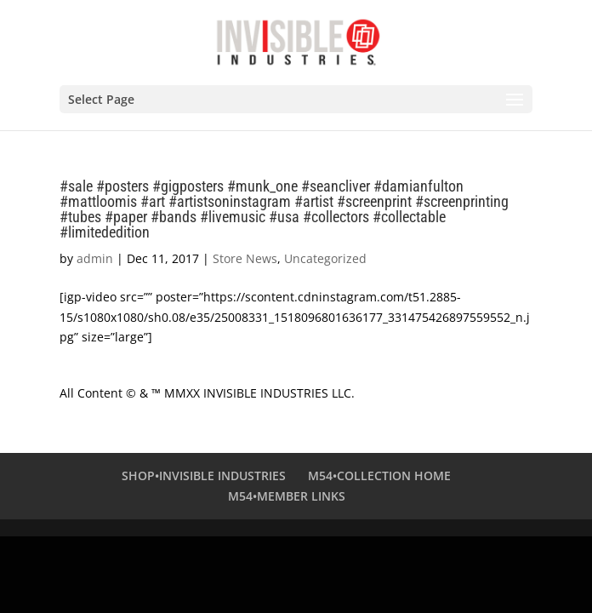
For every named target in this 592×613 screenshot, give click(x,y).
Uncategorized (325, 258)
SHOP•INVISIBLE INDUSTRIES (204, 475)
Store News (245, 258)
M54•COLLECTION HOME (379, 475)
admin (95, 258)
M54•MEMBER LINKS (286, 496)
